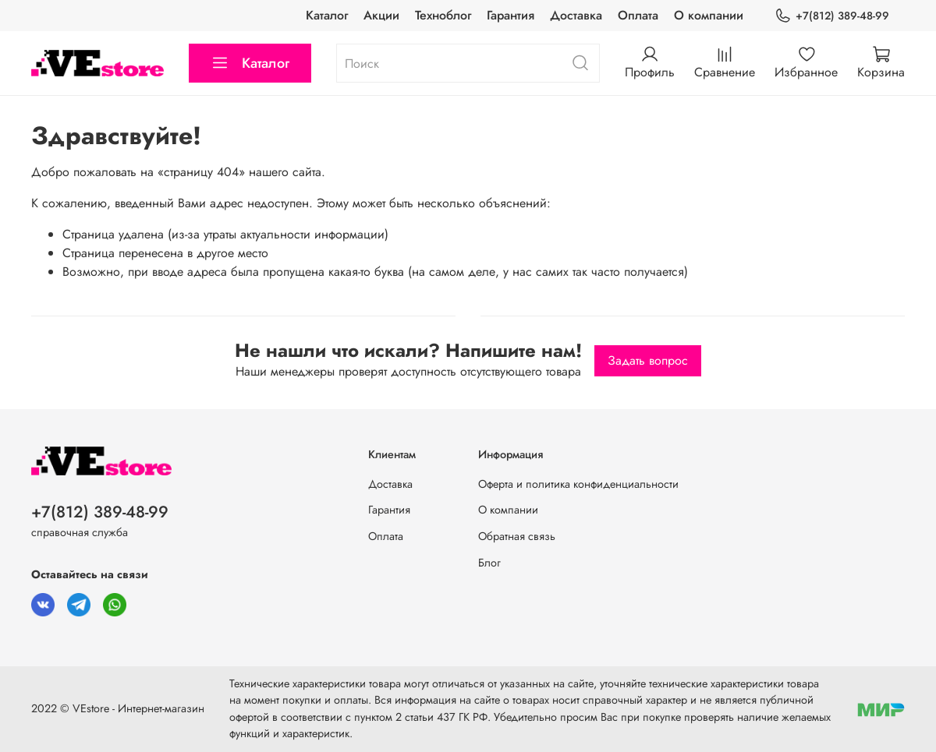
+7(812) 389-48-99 (832, 16)
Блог (489, 562)
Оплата (638, 15)
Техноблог (443, 15)
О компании (708, 15)
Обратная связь (516, 536)
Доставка (576, 15)
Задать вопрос (648, 360)
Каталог (327, 15)
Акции (381, 15)
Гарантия (510, 15)
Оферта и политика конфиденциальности (578, 484)
